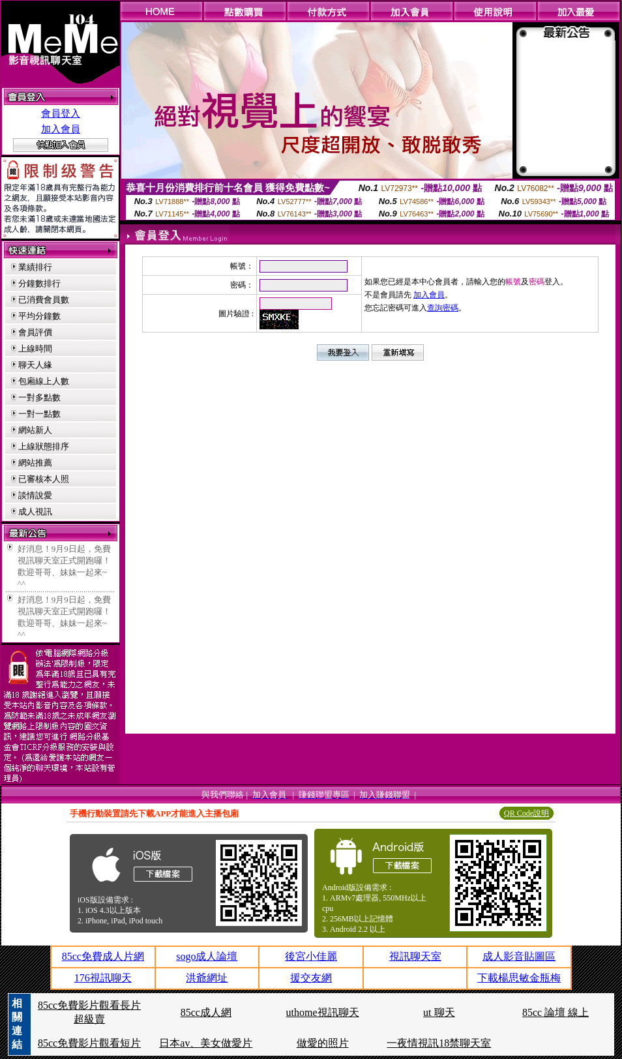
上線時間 (35, 348)
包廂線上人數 (43, 381)
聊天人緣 (35, 365)
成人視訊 (35, 511)
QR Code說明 (526, 813)
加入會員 (60, 129)
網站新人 (35, 430)
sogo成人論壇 (206, 956)
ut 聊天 (438, 1012)
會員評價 (35, 332)
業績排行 (35, 267)
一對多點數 (39, 397)
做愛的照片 (323, 1043)
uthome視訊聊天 (322, 1012)
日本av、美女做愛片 (205, 1043)
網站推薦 (35, 463)
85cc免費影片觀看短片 (89, 1043)
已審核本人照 (43, 479)
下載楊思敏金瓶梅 (519, 977)
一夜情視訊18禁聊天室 (439, 1043)
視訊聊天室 (415, 956)
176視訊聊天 (103, 977)
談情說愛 (35, 495)
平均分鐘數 (39, 316)
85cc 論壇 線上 (555, 1012)
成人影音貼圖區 (518, 956)
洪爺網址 (207, 977)
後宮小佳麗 (311, 956)
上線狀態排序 (43, 446)
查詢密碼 (442, 307)
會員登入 (60, 113)
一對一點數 (39, 414)
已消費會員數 (43, 300)
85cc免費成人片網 (103, 956)
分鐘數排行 (39, 283)
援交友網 (311, 977)
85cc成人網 (206, 1012)
